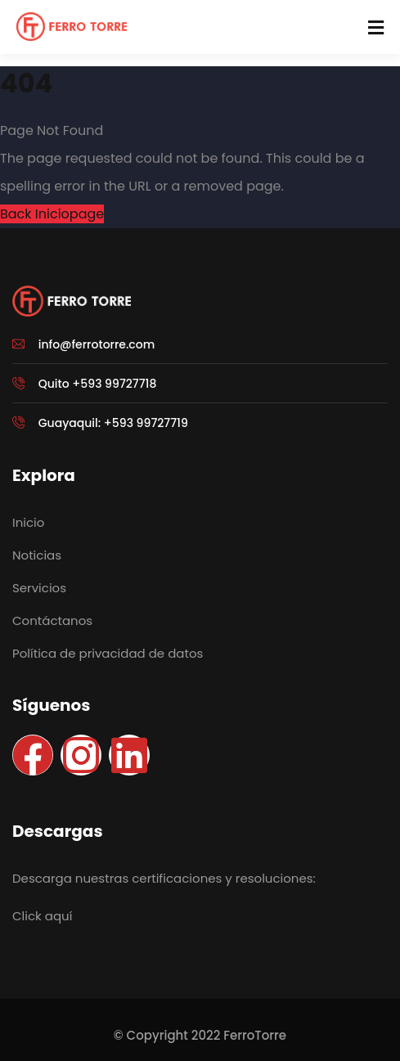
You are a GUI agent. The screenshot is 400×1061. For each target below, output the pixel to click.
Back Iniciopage (52, 214)
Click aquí (42, 915)
